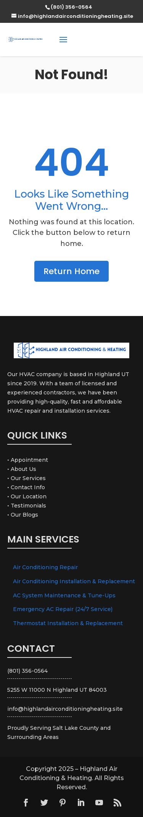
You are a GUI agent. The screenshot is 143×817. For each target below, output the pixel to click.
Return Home (71, 271)
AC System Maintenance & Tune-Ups (64, 595)
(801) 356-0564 (110, 39)
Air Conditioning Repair (45, 567)
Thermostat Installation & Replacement (68, 623)
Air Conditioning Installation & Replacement (74, 581)
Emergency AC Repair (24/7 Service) (62, 609)
